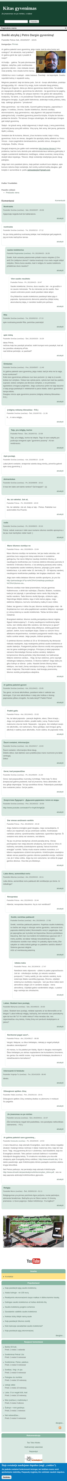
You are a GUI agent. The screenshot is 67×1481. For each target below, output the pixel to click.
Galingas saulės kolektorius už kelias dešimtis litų (26, 1302)
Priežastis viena (12, 193)
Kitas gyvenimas (20, 8)
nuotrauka (8, 227)
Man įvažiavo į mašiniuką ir (16, 1400)
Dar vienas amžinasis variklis (20, 820)
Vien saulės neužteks (20, 279)
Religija (7, 1188)
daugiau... (60, 1335)
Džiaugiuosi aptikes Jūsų (15, 1091)
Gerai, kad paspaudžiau (14, 771)
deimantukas (9, 479)
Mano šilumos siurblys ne (19, 546)
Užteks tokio (20, 963)
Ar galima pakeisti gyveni (15, 685)
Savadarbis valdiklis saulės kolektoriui (21, 1312)
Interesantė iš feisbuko (14, 1071)
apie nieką (8, 335)
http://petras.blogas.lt (47, 148)
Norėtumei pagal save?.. (18, 1035)
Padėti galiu (12, 711)
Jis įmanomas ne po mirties (19, 1114)
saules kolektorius (15, 250)
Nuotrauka (8, 206)
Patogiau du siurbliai (13, 1377)
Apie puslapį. (9, 456)
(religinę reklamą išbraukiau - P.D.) (22, 410)
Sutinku (6, 1477)
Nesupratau (12, 897)
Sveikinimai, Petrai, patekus (16, 1362)
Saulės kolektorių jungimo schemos (20, 1307)
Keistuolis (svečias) (18, 1141)
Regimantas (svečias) (22, 253)
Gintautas (8, 364)
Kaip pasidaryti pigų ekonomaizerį (19, 1331)
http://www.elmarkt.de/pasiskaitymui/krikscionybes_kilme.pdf (28, 1172)
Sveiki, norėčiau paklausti (22, 917)
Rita (5, 315)
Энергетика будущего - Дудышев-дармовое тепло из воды (31, 800)
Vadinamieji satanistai (33, 1447)
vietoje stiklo (10, 1385)
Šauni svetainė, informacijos (16, 742)
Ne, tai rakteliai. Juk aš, (17, 499)
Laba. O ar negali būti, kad (16, 1392)
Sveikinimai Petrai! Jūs (14, 1354)
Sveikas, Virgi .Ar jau (13, 1370)
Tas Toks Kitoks (33, 1443)
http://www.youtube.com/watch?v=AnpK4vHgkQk (24, 808)
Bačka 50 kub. (11, 1347)
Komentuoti (60, 200)
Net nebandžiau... (12, 1415)
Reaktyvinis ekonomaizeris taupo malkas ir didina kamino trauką (32, 1297)
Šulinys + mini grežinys (14, 1408)
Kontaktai (9, 1276)
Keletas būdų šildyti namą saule (18, 1316)
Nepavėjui (33, 1451)
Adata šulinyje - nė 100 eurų (17, 1293)
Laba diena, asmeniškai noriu (17, 874)
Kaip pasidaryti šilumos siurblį (17, 1321)
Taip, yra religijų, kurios (21, 430)
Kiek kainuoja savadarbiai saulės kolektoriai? (24, 1326)
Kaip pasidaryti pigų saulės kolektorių (20, 1288)
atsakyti (60, 218)
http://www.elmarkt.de (48, 1159)
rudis (6, 522)
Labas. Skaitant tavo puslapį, (17, 1003)
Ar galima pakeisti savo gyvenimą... (20, 1137)
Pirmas (15, 44)
